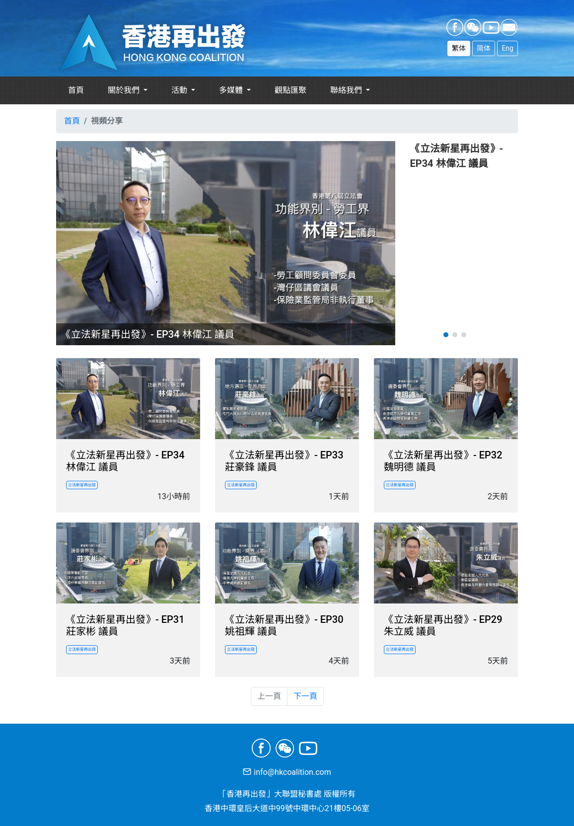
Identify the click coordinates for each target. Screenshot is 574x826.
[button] (445, 334)
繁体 (459, 48)
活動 (180, 90)
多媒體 (232, 90)
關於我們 (125, 90)
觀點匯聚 (290, 90)
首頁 (76, 90)
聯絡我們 (347, 90)
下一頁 (305, 696)
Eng (507, 48)
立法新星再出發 (82, 485)
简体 (484, 48)
